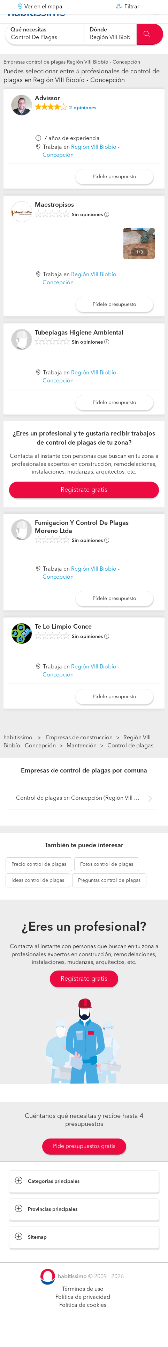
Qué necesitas (28, 30)
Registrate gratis (84, 507)
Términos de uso (83, 1307)
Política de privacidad (82, 1315)
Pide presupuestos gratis (84, 1164)
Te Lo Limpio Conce (63, 644)
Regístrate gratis (84, 996)
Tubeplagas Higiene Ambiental (79, 350)
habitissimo (17, 755)
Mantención (82, 763)
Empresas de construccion (79, 755)
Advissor (47, 116)
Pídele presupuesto (114, 194)
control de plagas (39, 881)
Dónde (98, 30)
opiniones (82, 125)
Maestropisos (54, 222)
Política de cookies (82, 1323)
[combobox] (44, 34)
